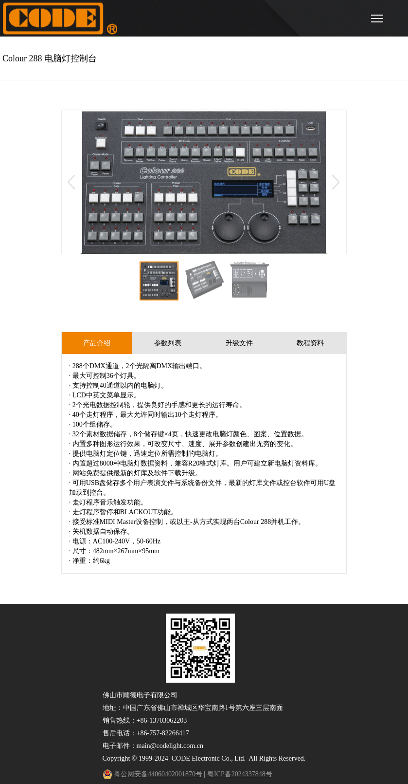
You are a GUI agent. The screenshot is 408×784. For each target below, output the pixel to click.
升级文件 (239, 343)
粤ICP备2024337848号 (239, 774)
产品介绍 (96, 343)
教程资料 (310, 343)
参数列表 (167, 343)
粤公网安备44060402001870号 (158, 774)
